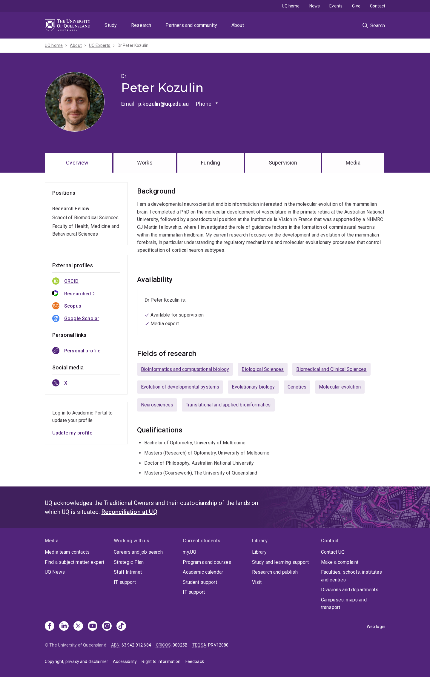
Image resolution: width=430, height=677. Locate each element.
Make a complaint (340, 562)
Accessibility (125, 661)
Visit (257, 582)
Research (141, 25)
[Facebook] (49, 626)
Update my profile (72, 433)
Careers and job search (138, 552)
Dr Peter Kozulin (133, 45)
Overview (77, 162)
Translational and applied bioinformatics (228, 405)
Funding (210, 162)
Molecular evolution (340, 387)
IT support (125, 582)
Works (145, 162)
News (314, 6)
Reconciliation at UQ (129, 511)
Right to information (161, 661)
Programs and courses (207, 562)
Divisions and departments (349, 589)
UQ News (55, 572)
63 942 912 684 (136, 645)
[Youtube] (92, 626)
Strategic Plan (129, 562)
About (237, 25)
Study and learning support (280, 562)
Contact (377, 6)
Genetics (297, 387)
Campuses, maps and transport (344, 603)
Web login (376, 626)
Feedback (194, 661)
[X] (78, 626)
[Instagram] (107, 626)
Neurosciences (157, 405)
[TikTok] (121, 626)
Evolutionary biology (253, 387)
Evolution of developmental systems (180, 387)
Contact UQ (333, 552)
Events (336, 6)
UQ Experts (99, 45)
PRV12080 (218, 645)
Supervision (283, 162)
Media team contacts (67, 552)
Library (259, 552)
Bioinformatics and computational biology (185, 369)
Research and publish (275, 572)
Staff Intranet (128, 572)
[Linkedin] (64, 626)
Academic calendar (203, 572)
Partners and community (191, 25)
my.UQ (189, 552)
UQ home (291, 6)
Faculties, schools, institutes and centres (351, 576)
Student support (200, 582)
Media (353, 162)
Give (356, 6)
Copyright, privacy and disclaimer (76, 661)
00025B (180, 645)
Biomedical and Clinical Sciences (331, 369)
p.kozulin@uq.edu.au (163, 104)
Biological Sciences (263, 369)
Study (111, 25)
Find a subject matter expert (74, 562)
